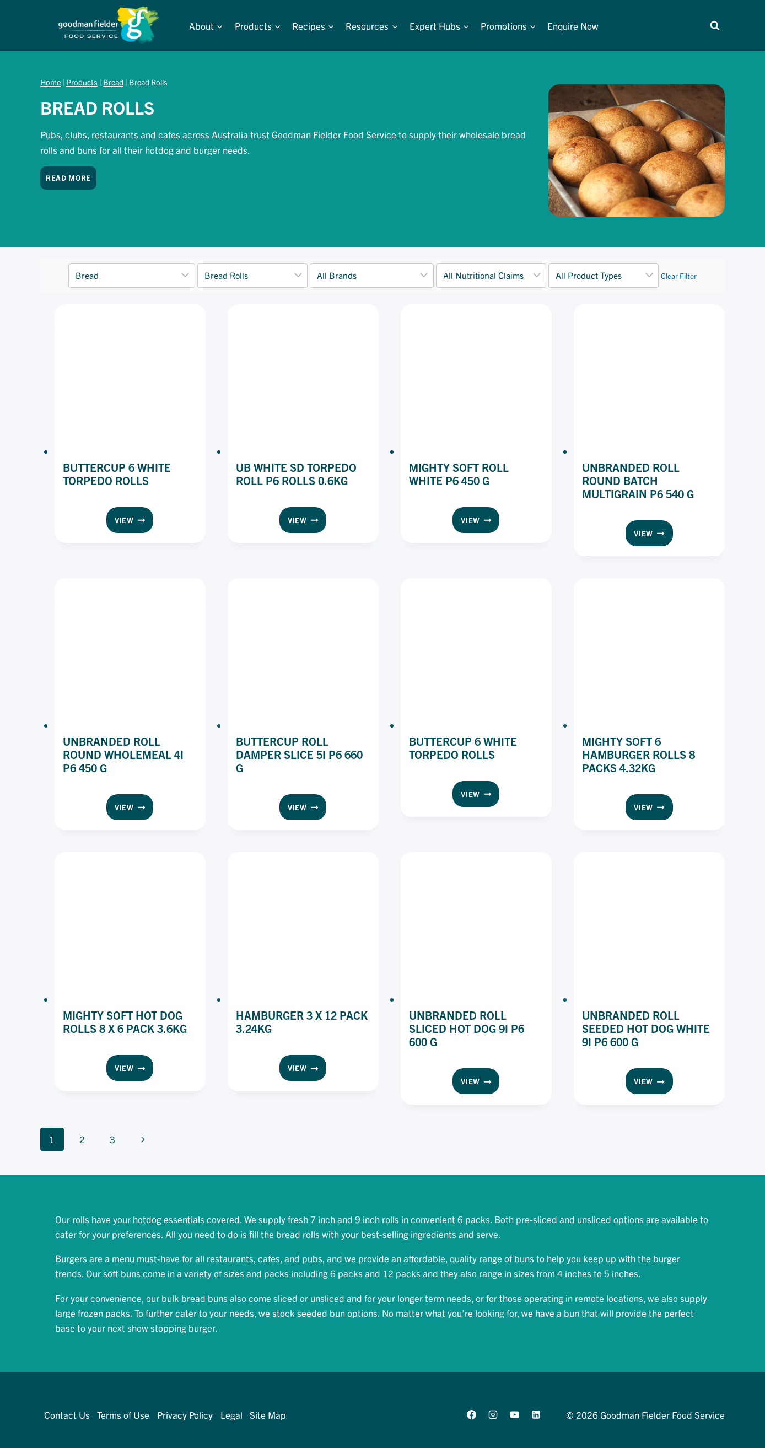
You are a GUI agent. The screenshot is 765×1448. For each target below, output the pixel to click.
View (134, 522)
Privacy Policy (185, 1414)
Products (82, 82)
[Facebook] (471, 1415)
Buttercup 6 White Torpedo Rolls (117, 473)
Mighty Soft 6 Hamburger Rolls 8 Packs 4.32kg (638, 754)
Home (50, 82)
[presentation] (130, 379)
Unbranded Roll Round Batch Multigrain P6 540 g (638, 480)
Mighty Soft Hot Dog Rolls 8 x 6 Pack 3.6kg (125, 1021)
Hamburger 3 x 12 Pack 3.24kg (302, 1021)
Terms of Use (123, 1414)
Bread (113, 82)
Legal (231, 1414)
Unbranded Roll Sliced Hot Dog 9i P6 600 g (466, 1028)
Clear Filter (679, 276)
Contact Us (67, 1414)
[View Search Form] (715, 26)
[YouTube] (514, 1415)
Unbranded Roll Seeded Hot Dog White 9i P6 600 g (646, 1028)
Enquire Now (573, 25)
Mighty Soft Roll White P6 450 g (459, 473)
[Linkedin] (536, 1415)
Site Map (268, 1414)
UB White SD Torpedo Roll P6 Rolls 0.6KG (296, 473)
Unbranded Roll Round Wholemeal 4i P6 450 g (123, 754)
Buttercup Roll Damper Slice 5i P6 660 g (299, 754)
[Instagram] (492, 1415)
